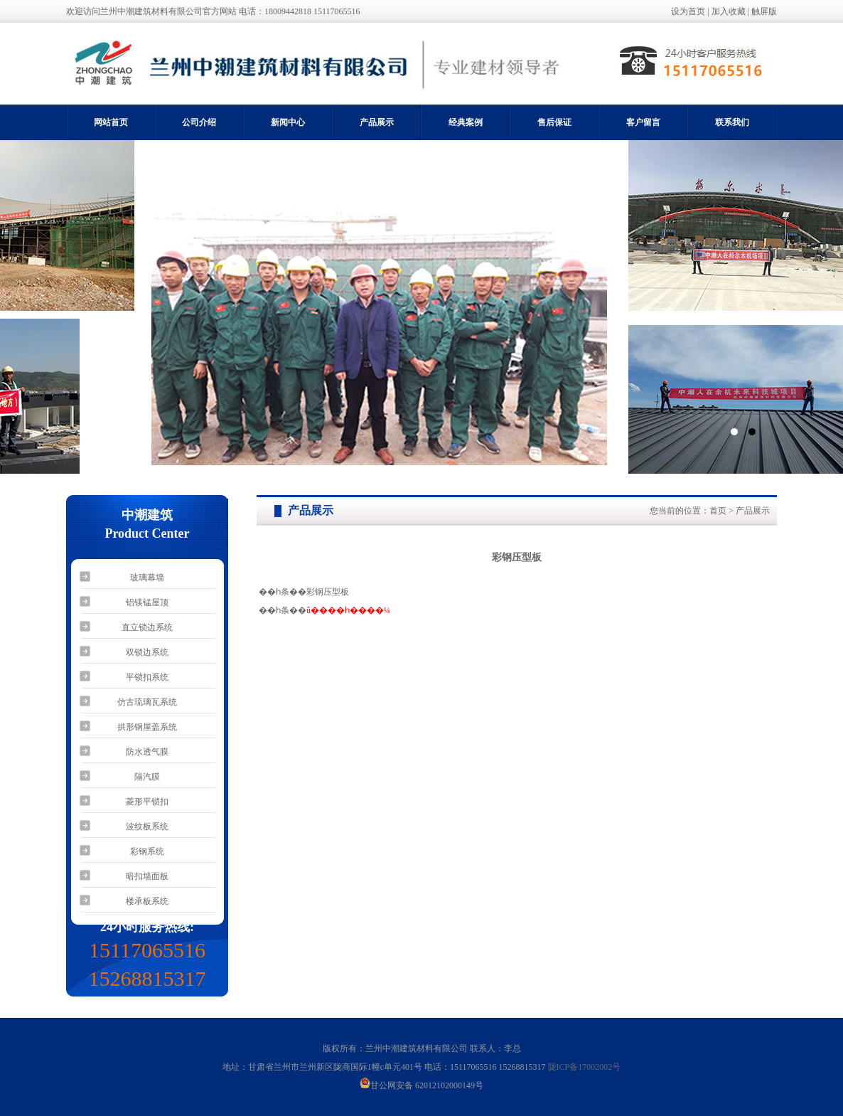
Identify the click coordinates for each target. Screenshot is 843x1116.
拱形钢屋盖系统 (147, 727)
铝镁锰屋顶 (147, 602)
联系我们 (732, 122)
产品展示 (377, 122)
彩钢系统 (147, 851)
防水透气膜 (147, 752)
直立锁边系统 (147, 627)
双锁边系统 (147, 652)
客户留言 (643, 122)
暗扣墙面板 (147, 876)
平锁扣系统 (147, 677)
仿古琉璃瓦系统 (147, 702)
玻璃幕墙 (147, 578)
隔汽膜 (147, 777)
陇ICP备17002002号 (584, 1067)
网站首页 (111, 122)
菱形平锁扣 (147, 802)
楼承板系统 (147, 901)
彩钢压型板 (327, 592)
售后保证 (554, 122)
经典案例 (466, 122)
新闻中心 (288, 122)
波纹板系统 (147, 826)
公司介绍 (199, 122)
